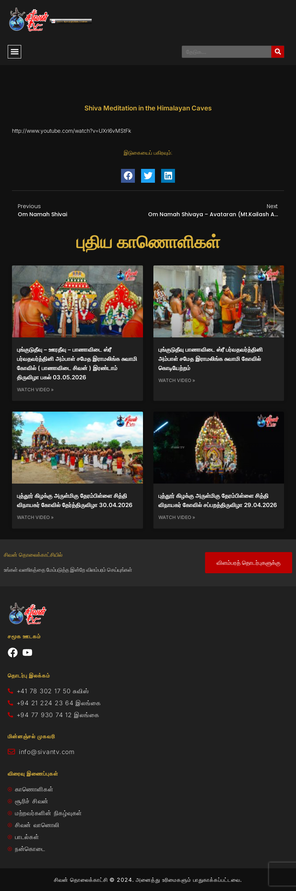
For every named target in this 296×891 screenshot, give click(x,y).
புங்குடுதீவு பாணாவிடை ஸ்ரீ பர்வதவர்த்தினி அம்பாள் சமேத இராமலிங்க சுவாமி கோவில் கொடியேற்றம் (210, 359)
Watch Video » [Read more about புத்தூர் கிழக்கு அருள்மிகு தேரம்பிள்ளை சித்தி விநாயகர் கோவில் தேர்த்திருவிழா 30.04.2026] (35, 517)
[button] (14, 51)
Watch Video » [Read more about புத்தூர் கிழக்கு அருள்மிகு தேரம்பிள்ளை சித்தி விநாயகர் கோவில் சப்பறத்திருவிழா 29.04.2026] (176, 517)
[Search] (277, 52)
